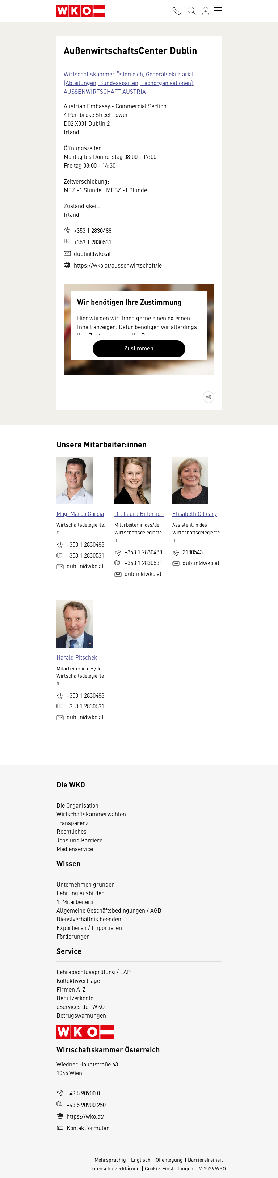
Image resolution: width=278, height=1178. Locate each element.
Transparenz (72, 822)
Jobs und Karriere (79, 840)
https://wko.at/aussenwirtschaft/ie (113, 265)
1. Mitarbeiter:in (76, 901)
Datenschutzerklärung (114, 1168)
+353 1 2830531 (87, 242)
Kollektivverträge (78, 980)
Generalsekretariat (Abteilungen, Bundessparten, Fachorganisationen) (129, 78)
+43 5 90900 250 (81, 1104)
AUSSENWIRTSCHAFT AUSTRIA (105, 91)
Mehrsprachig (110, 1159)
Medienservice (74, 849)
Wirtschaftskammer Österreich (103, 74)
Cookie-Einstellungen (169, 1168)
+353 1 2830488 (87, 230)
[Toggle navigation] (218, 11)
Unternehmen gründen (85, 884)
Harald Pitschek (76, 657)
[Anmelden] (205, 11)
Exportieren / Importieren (89, 927)
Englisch (141, 1159)
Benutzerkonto (74, 998)
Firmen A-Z (71, 989)
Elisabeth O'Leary (194, 513)
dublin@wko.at (87, 253)
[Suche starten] (191, 11)
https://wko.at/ (80, 1116)
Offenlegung (169, 1159)
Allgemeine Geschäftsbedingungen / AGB (108, 910)
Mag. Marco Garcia (80, 513)
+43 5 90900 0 (78, 1093)
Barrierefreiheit (205, 1159)
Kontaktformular (82, 1128)
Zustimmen (138, 348)
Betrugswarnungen (82, 1015)
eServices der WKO (80, 1006)
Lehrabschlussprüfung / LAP (93, 972)
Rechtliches (71, 831)
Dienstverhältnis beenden (88, 919)
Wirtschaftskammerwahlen (91, 814)
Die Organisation (77, 805)
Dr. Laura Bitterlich (139, 513)
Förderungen (73, 936)
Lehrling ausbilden (80, 893)
